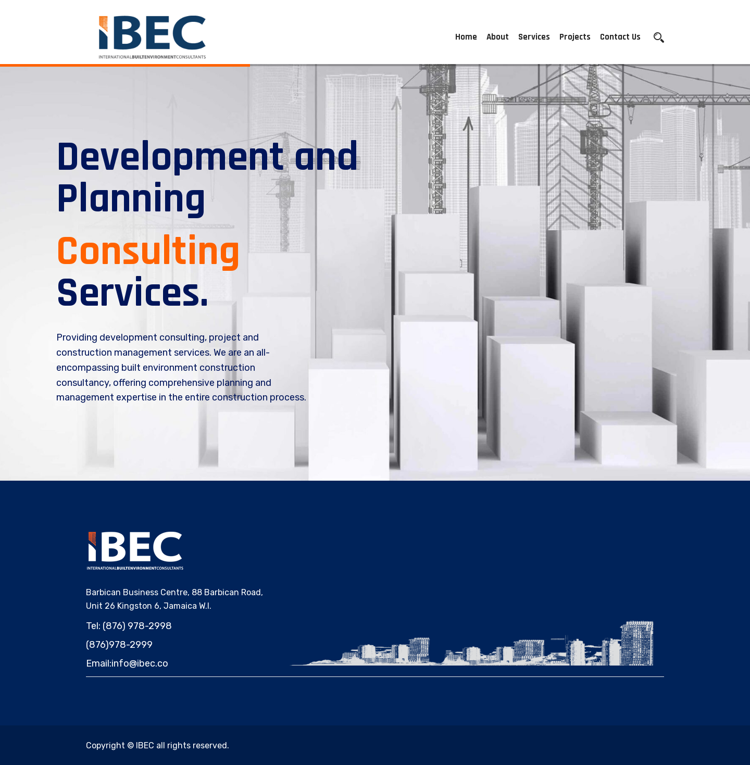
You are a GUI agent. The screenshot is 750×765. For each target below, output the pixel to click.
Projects (575, 37)
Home (466, 37)
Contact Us (620, 37)
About (497, 37)
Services (534, 37)
